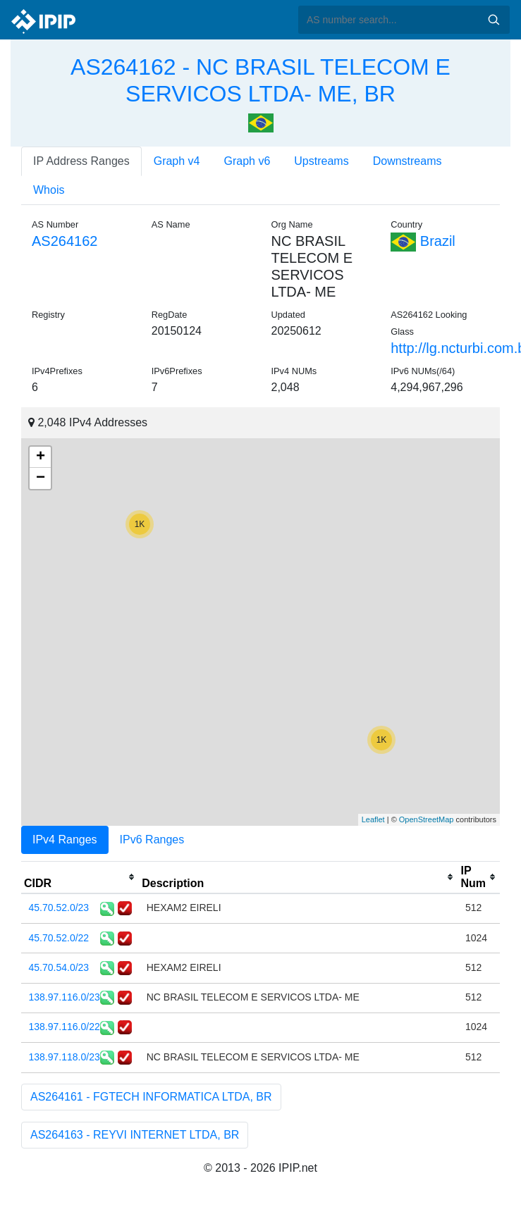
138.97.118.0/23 (64, 1057)
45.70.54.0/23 (59, 967)
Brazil (423, 241)
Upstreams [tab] (321, 161)
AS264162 (64, 241)
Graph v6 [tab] (247, 161)
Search (493, 19)
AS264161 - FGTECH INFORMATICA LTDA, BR (151, 1097)
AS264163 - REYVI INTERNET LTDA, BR (134, 1135)
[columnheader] (80, 877)
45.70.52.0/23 (59, 907)
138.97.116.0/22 (64, 1026)
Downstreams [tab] (407, 161)
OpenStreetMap (426, 819)
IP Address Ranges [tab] (81, 161)
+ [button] (40, 457)
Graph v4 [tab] (177, 161)
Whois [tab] (48, 190)
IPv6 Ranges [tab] (152, 840)
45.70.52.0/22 (59, 937)
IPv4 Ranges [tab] (64, 840)
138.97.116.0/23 (64, 997)
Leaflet (373, 819)
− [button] (40, 478)
